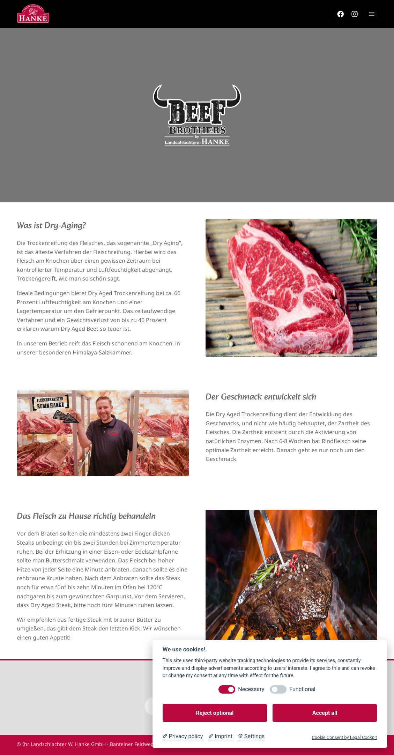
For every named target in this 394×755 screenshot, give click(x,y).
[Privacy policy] (183, 736)
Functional (302, 689)
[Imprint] (220, 736)
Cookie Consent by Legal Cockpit (344, 737)
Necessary (251, 689)
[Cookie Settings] (251, 736)
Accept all (324, 713)
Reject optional (214, 713)
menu (371, 14)
